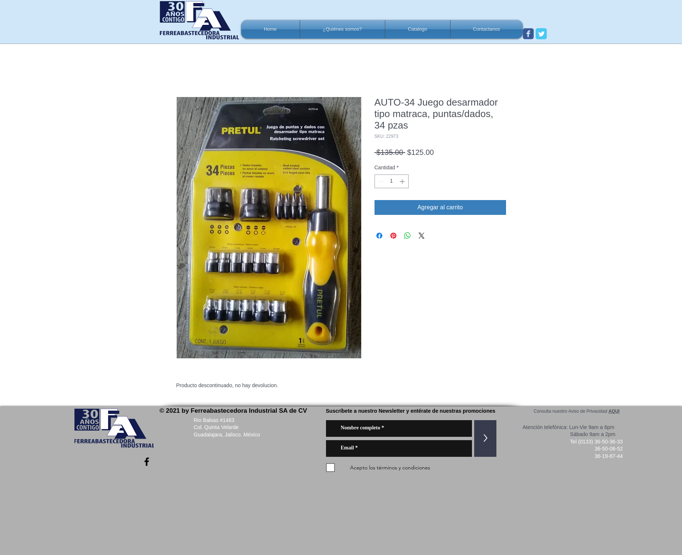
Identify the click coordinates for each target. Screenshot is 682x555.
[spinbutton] (391, 181)
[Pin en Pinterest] (393, 235)
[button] (342, 29)
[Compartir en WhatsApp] (407, 235)
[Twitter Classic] (541, 33)
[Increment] (402, 181)
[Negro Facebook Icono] (146, 461)
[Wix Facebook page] (528, 33)
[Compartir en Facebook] (379, 235)
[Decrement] (380, 181)
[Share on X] (421, 235)
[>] (485, 438)
